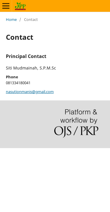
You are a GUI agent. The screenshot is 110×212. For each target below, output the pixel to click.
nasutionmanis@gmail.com (30, 91)
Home (11, 19)
